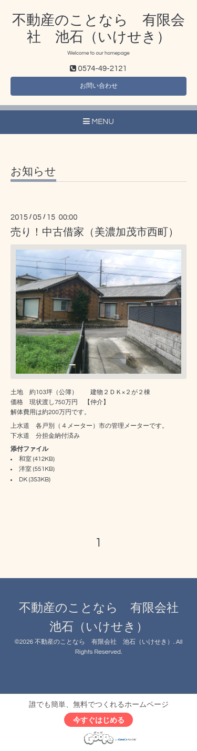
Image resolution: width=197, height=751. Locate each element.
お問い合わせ (99, 86)
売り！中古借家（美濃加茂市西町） (95, 232)
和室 (25, 459)
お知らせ (33, 171)
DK (23, 479)
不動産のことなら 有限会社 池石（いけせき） (104, 642)
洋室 (25, 469)
